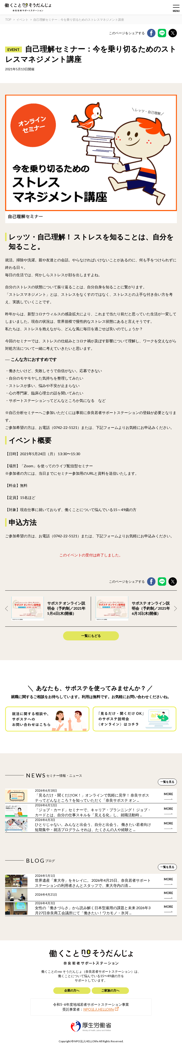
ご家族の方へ (110, 990)
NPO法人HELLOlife (98, 1009)
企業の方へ (71, 990)
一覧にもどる (91, 636)
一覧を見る (167, 782)
